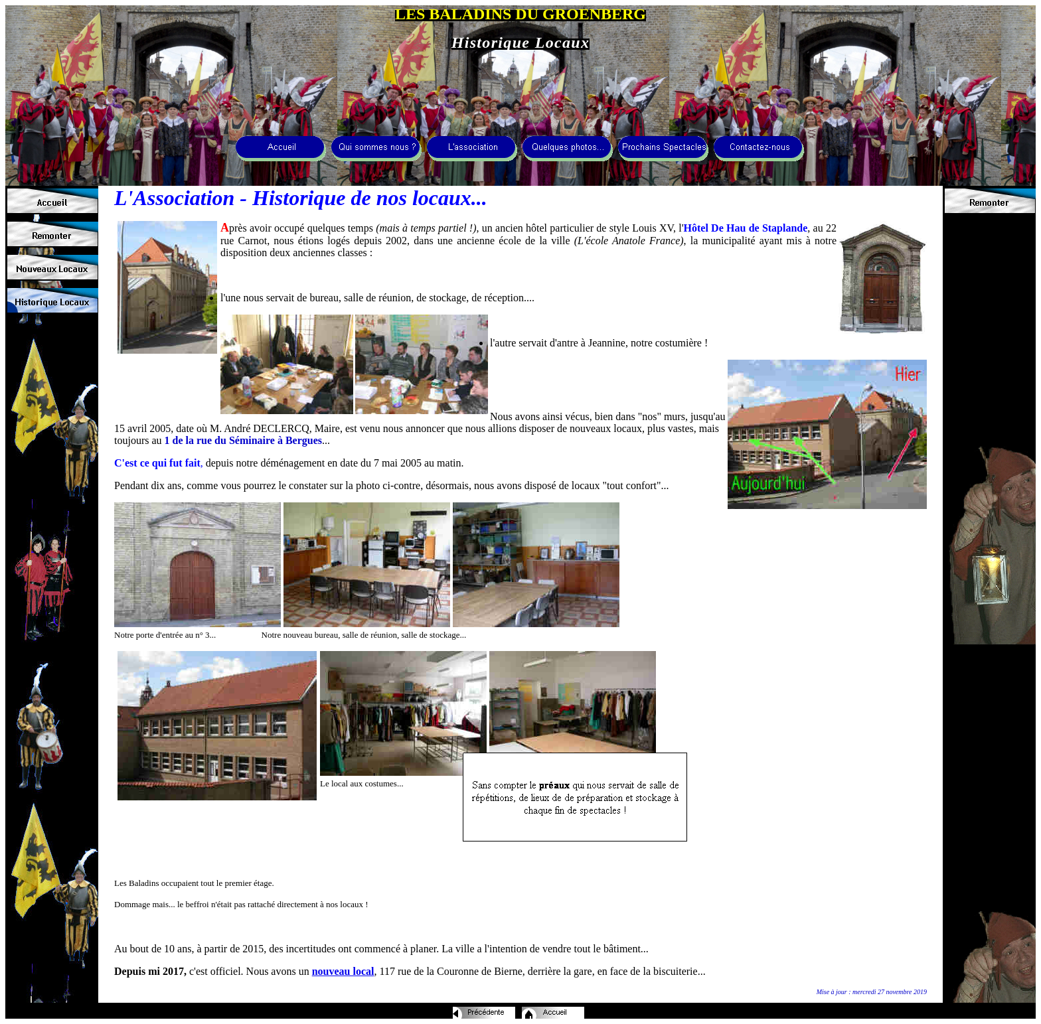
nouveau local (343, 971)
